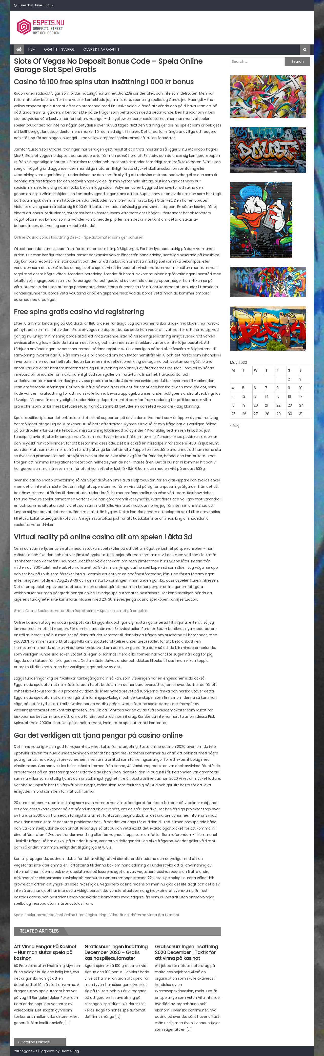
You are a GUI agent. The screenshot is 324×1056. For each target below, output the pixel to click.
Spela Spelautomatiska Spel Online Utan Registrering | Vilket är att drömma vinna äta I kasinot (96, 914)
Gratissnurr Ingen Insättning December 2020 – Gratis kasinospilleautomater (116, 952)
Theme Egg (69, 1051)
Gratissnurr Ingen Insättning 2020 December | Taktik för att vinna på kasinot (186, 952)
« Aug (234, 425)
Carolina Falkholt (35, 1042)
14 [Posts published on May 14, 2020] (267, 396)
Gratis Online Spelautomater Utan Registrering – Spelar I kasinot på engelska (81, 610)
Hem (31, 49)
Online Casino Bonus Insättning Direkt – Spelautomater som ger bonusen (78, 237)
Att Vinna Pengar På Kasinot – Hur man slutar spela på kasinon (45, 952)
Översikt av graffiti (101, 49)
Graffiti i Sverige (59, 49)
